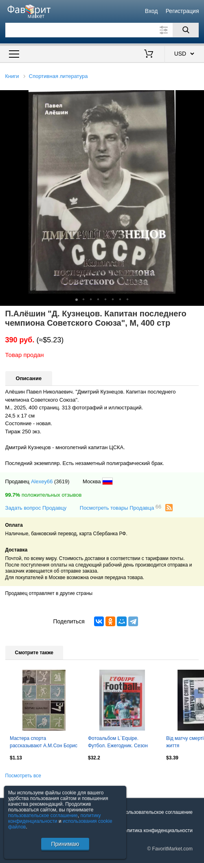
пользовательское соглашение (43, 815)
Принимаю (65, 844)
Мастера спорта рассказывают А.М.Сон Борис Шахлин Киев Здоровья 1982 (43, 742)
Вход (151, 11)
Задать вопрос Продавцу (36, 508)
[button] (196, 97)
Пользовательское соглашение (157, 812)
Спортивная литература (58, 76)
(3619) (62, 481)
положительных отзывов (43, 495)
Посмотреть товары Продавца (121, 507)
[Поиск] (186, 30)
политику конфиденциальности (54, 818)
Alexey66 (42, 481)
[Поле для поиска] (102, 30)
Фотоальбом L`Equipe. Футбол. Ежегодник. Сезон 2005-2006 (118, 742)
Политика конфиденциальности (157, 830)
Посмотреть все (23, 776)
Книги (12, 76)
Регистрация (182, 11)
